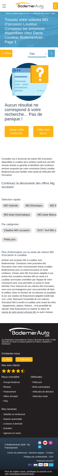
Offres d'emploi (10, 396)
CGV (51, 457)
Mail (7, 359)
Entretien (7, 428)
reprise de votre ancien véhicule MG (19, 312)
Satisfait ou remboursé (14, 414)
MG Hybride (11, 205)
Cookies (49, 453)
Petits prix (9, 239)
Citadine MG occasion (17, 230)
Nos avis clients (11, 365)
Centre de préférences (17, 453)
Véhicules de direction (43, 391)
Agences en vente (12, 433)
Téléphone (24, 359)
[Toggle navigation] (3, 6)
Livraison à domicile (12, 423)
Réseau (7, 387)
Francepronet (11, 447)
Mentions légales (36, 453)
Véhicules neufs (40, 396)
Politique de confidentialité (35, 457)
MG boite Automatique (17, 214)
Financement (9, 391)
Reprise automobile (12, 419)
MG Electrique (34, 205)
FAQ (5, 401)
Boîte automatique (41, 387)
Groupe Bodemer (11, 382)
